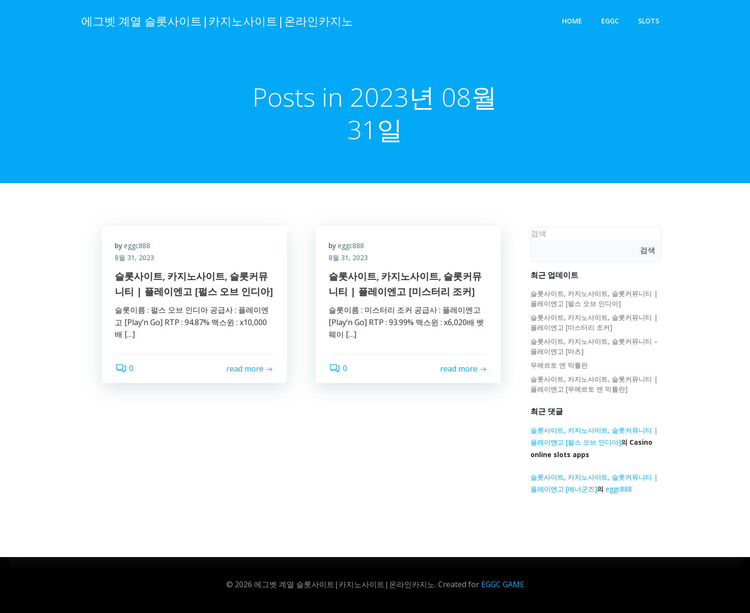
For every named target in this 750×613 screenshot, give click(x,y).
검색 (537, 234)
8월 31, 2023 (135, 260)
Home (573, 21)
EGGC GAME (502, 584)
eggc (611, 21)
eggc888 (138, 247)
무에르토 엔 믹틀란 (558, 365)
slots (649, 21)
